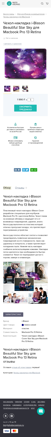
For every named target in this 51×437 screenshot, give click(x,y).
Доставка (41, 402)
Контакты (6, 405)
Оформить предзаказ (25, 108)
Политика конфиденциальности (16, 408)
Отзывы (19, 187)
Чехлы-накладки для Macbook (16, 17)
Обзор (7, 187)
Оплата (26, 402)
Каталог (41, 405)
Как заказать (8, 402)
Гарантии (18, 402)
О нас (33, 402)
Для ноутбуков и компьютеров (30, 14)
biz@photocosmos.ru (13, 425)
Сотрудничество (30, 405)
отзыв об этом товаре (22, 367)
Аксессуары (8, 14)
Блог (33, 408)
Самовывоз (16, 405)
